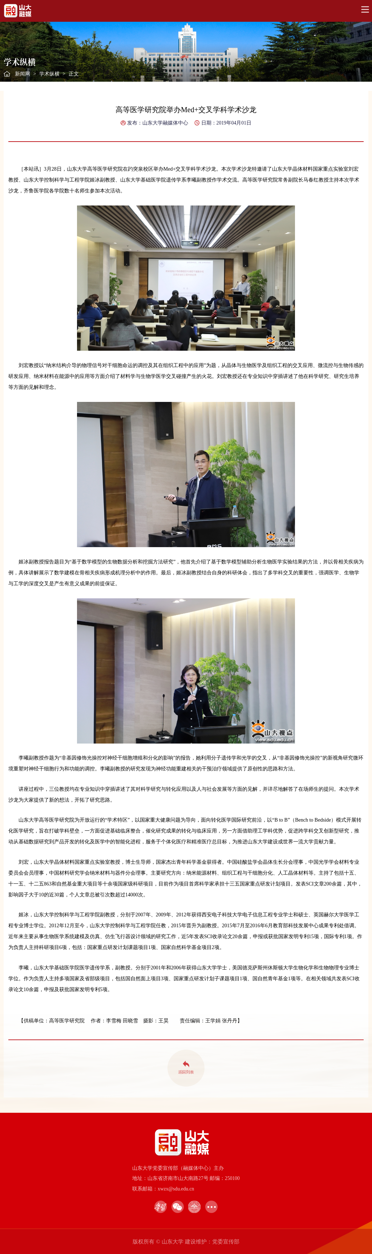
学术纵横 (49, 74)
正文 (74, 74)
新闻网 (22, 74)
